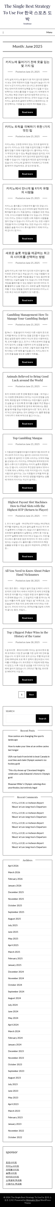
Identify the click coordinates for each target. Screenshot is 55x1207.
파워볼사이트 (12, 1169)
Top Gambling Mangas (27, 438)
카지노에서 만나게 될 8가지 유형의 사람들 (27, 190)
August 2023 (14, 1077)
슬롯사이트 (11, 1173)
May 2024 (13, 1018)
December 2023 (16, 1051)
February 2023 (15, 1117)
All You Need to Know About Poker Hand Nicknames (27, 572)
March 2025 (14, 952)
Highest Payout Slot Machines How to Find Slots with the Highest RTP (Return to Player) (27, 506)
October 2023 (15, 1064)
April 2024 (13, 1024)
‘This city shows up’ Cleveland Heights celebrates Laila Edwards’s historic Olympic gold (29, 774)
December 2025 (16, 892)
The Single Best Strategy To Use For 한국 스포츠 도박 (27, 12)
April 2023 (13, 1104)
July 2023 (13, 1084)
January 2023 (14, 1124)
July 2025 (13, 925)
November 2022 (16, 1130)
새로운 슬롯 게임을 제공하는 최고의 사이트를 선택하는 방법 (28, 255)
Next (31, 694)
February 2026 (15, 879)
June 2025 (13, 932)
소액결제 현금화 (14, 1180)
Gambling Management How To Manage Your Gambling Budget (27, 316)
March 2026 (14, 872)
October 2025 (15, 905)
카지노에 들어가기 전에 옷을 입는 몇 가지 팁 (28, 63)
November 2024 (16, 978)
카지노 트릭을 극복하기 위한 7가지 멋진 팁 (27, 128)
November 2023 (16, 1057)
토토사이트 (11, 1162)
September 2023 (16, 1071)
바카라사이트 (12, 1176)
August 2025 (14, 918)
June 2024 (13, 1011)
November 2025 (16, 899)
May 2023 (13, 1097)
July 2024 (13, 1004)
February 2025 (15, 958)
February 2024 (15, 1037)
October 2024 (15, 984)
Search (10, 711)
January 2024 (14, 1044)
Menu (49, 32)
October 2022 (15, 1137)
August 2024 (14, 998)
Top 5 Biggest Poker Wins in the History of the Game (27, 634)
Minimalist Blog (33, 1200)
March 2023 (14, 1110)
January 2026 (14, 885)
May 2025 (13, 938)
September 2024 (16, 991)
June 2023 (13, 1090)
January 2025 (14, 965)
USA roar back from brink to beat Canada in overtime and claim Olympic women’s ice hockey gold (29, 760)
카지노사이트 (18, 802)
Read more (27, 112)
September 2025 (16, 912)
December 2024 (16, 971)
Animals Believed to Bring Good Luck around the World (28, 378)
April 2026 (13, 865)
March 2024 (14, 1031)
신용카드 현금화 (14, 1183)
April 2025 (13, 945)
